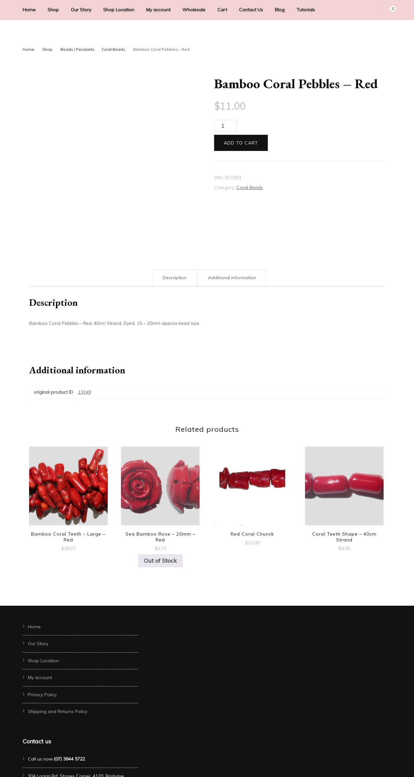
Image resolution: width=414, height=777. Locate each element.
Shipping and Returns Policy (57, 662)
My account (158, 10)
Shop (53, 10)
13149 (84, 342)
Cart (222, 10)
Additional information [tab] (232, 228)
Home (29, 10)
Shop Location (118, 10)
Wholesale (193, 10)
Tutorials (306, 10)
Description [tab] (175, 228)
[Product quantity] (225, 126)
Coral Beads (249, 187)
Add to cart (241, 143)
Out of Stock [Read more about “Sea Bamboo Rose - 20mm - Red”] (160, 511)
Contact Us (251, 10)
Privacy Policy (42, 645)
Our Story (81, 10)
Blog (280, 10)
